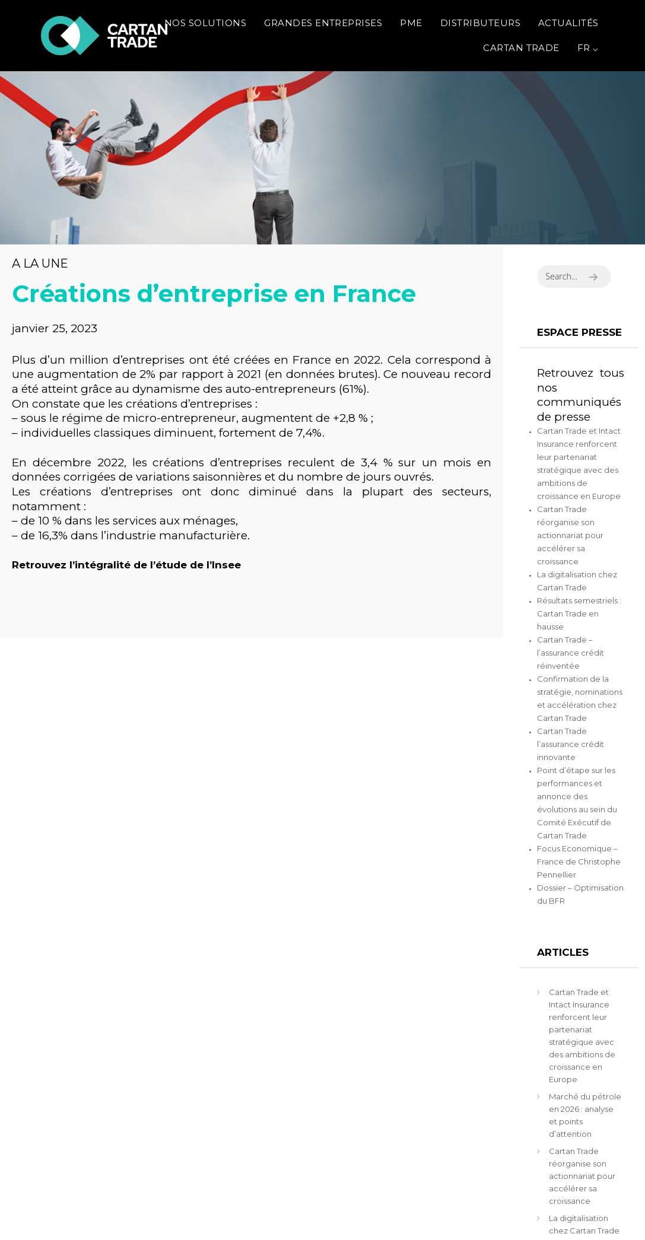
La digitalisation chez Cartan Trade (584, 1224)
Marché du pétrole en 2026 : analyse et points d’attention (585, 1115)
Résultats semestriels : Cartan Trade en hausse (579, 613)
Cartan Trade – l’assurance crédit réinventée (570, 652)
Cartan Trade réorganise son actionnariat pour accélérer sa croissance (570, 535)
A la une (40, 263)
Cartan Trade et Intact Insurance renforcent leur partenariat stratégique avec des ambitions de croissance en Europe (582, 1035)
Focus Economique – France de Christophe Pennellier (579, 861)
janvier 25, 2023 (54, 328)
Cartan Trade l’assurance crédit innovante (570, 744)
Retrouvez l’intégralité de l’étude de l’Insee (126, 565)
